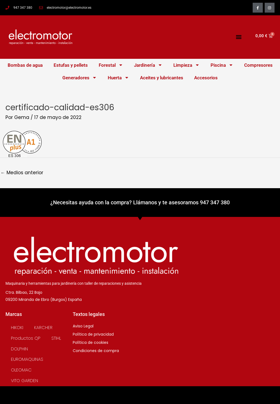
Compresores (258, 65)
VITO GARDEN (24, 380)
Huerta (118, 77)
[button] (238, 37)
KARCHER (43, 327)
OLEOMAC (21, 370)
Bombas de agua (25, 65)
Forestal (111, 65)
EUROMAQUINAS (27, 359)
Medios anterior (22, 172)
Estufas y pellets (71, 65)
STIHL (56, 338)
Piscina (222, 65)
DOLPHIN (19, 349)
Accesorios (206, 77)
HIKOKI (17, 327)
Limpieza (186, 65)
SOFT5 (140, 398)
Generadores (79, 77)
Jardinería (148, 65)
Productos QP (25, 338)
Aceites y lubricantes (161, 77)
